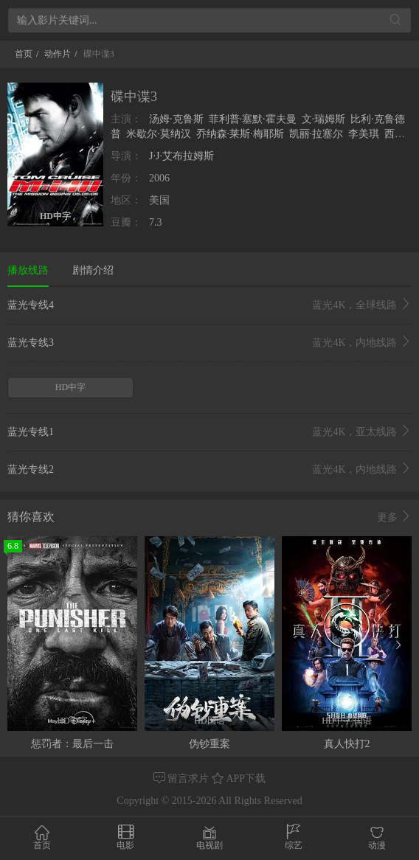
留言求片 (182, 778)
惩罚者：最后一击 (72, 743)
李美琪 (363, 133)
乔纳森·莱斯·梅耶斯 (240, 133)
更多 (394, 517)
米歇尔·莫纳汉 (158, 133)
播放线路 (28, 270)
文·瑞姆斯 (324, 119)
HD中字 (70, 387)
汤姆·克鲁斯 (176, 119)
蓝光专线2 (209, 469)
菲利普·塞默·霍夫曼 (253, 119)
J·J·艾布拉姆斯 (181, 156)
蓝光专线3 (209, 343)
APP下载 (239, 778)
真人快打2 (347, 743)
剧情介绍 (93, 270)
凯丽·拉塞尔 (316, 133)
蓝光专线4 (209, 305)
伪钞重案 (209, 743)
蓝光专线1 (209, 432)
